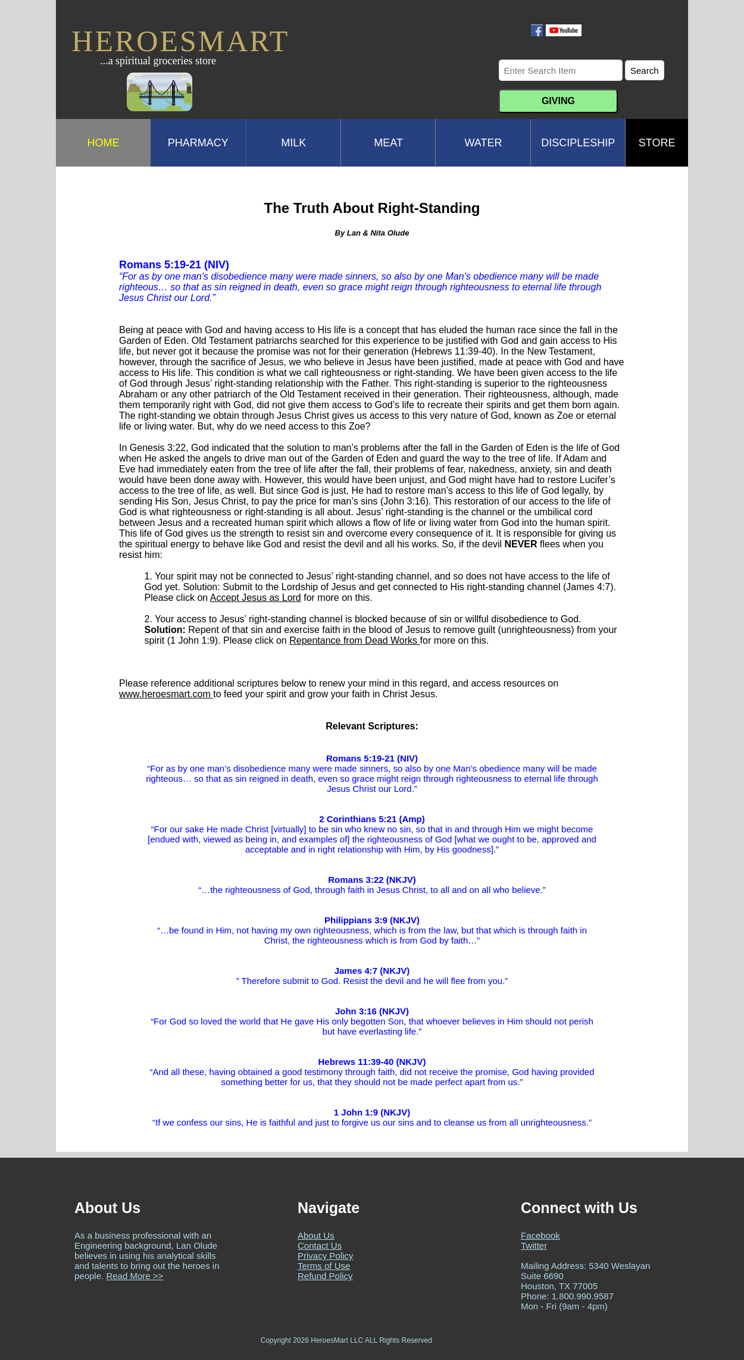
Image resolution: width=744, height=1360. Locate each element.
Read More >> (134, 1276)
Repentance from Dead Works (354, 640)
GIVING (558, 101)
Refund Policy (325, 1276)
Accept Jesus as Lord (255, 598)
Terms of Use (324, 1266)
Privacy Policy (325, 1256)
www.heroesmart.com (166, 694)
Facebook (540, 1235)
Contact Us (320, 1245)
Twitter (534, 1245)
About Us (316, 1235)
